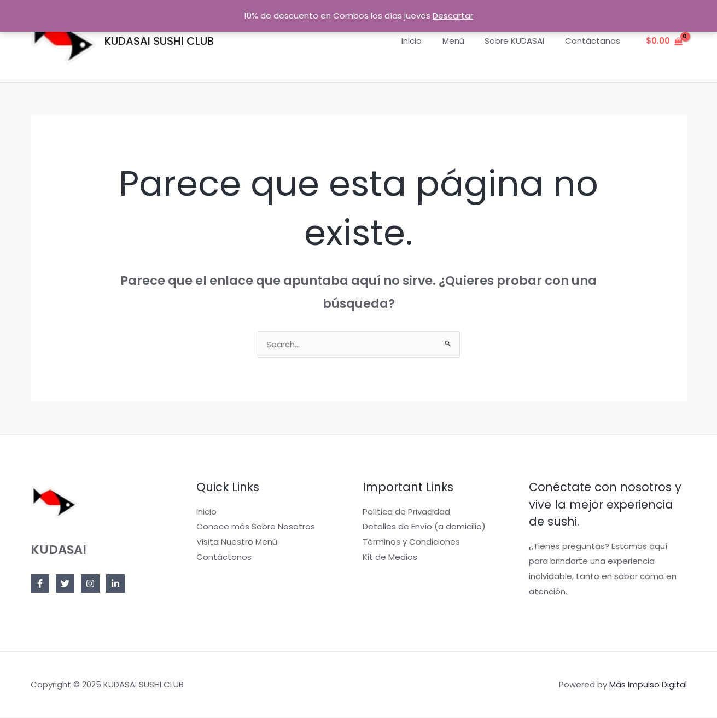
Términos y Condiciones (411, 542)
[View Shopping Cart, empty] (664, 41)
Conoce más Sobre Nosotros (255, 527)
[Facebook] (40, 584)
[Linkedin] (115, 584)
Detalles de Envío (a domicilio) (424, 527)
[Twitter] (65, 584)
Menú (464, 40)
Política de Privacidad (406, 512)
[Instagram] (90, 584)
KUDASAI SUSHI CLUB (159, 41)
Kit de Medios (390, 557)
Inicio (426, 40)
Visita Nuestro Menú (236, 542)
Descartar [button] (453, 15)
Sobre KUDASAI (521, 40)
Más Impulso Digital (648, 685)
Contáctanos (594, 40)
